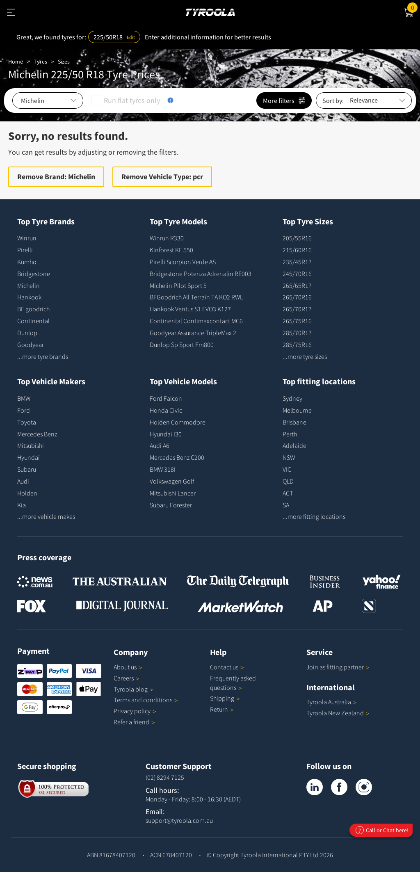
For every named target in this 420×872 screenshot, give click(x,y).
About (128, 667)
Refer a (134, 722)
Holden (27, 493)
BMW (23, 398)
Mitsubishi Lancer (173, 493)
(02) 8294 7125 (165, 777)
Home (15, 61)
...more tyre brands (42, 356)
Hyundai (28, 457)
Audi (23, 481)
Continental (33, 321)
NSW (289, 457)
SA (286, 505)
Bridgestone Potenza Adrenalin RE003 (200, 273)
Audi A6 (159, 445)
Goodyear (30, 344)
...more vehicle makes (46, 516)
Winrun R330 (167, 238)
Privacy (135, 711)
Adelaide (294, 445)
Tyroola (133, 689)
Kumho (27, 262)
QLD (288, 481)
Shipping (222, 698)
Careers (124, 678)
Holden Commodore (177, 422)
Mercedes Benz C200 (177, 457)
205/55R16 (297, 238)
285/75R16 (297, 344)
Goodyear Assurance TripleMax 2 (193, 333)
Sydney (292, 398)
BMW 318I (163, 469)
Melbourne (297, 410)
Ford (23, 410)
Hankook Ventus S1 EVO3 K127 (190, 309)
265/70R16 (297, 297)
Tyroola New (338, 713)
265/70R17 (297, 309)
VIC (287, 469)
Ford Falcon (166, 398)
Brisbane (294, 422)
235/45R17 (297, 262)
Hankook (29, 297)
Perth (290, 434)
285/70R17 (297, 333)
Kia (21, 505)
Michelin (28, 285)
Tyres (40, 61)
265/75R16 (297, 321)
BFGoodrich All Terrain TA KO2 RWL (196, 297)
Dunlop (27, 333)
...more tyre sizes (305, 356)
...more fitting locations (314, 516)
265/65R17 (297, 285)
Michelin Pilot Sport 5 (178, 285)
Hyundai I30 (166, 434)
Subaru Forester (171, 505)
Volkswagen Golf (172, 481)
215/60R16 (297, 250)
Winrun (27, 238)
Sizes (64, 61)
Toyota (26, 422)
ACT (288, 493)
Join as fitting (338, 667)
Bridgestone (33, 273)
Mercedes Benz (37, 434)
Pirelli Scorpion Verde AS (183, 262)
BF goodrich (33, 309)
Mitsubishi (30, 445)
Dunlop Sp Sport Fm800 (182, 344)
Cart (413, 7)
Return (219, 709)
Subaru (26, 469)
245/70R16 (297, 273)
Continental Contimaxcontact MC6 (196, 321)
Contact (227, 667)
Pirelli (25, 250)
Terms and (146, 700)
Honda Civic (166, 410)
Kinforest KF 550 (171, 250)
